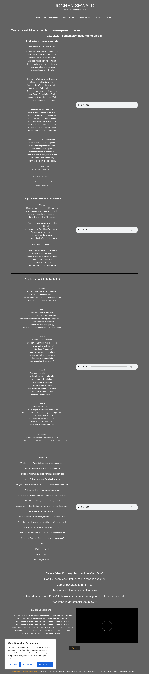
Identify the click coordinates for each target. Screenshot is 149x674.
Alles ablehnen (28, 664)
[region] (30, 654)
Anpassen (13, 664)
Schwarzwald (68, 17)
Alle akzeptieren (45, 664)
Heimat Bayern (84, 17)
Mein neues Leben (51, 17)
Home (38, 17)
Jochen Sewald (74, 5)
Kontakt (110, 17)
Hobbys (99, 17)
